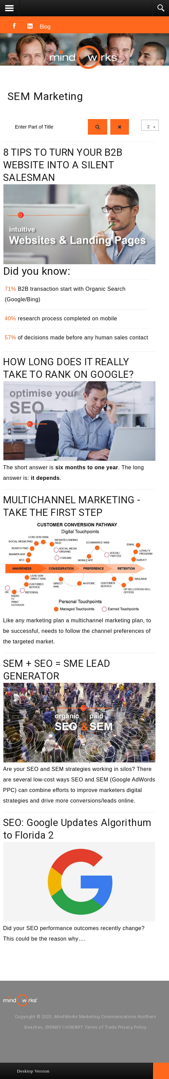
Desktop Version (33, 1071)
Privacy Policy (132, 1027)
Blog (45, 27)
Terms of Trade (101, 1027)
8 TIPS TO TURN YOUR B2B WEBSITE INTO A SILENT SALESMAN (63, 165)
